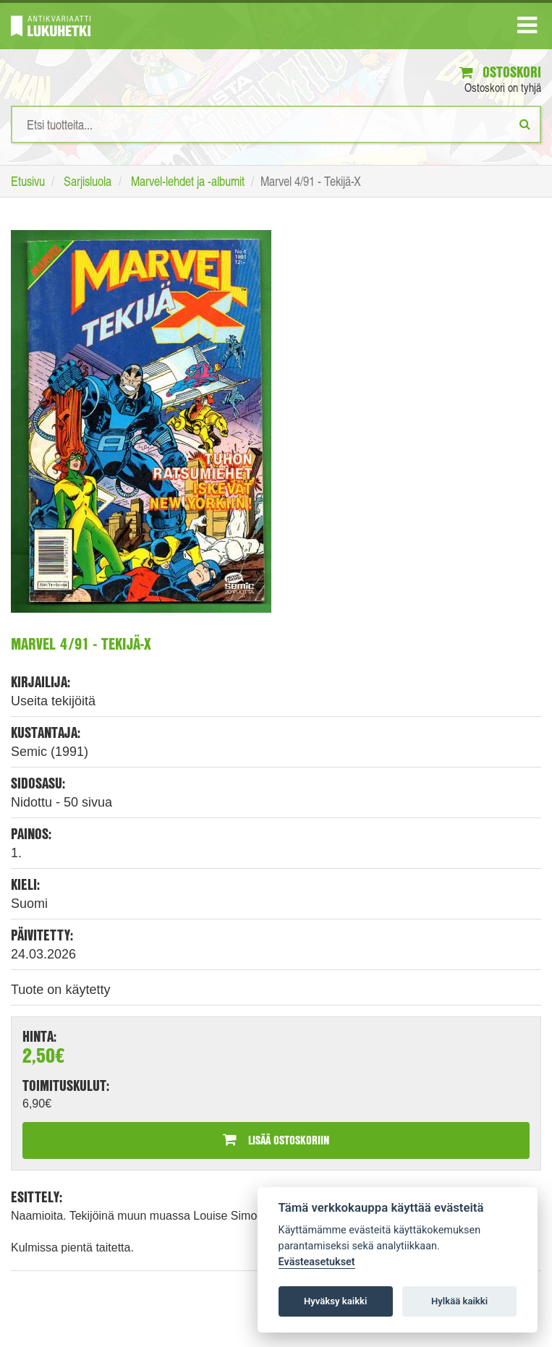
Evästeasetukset (317, 1262)
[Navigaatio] (527, 28)
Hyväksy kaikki (335, 1301)
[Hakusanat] (276, 124)
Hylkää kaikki (459, 1301)
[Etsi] (524, 123)
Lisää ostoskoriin (276, 1139)
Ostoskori (500, 72)
